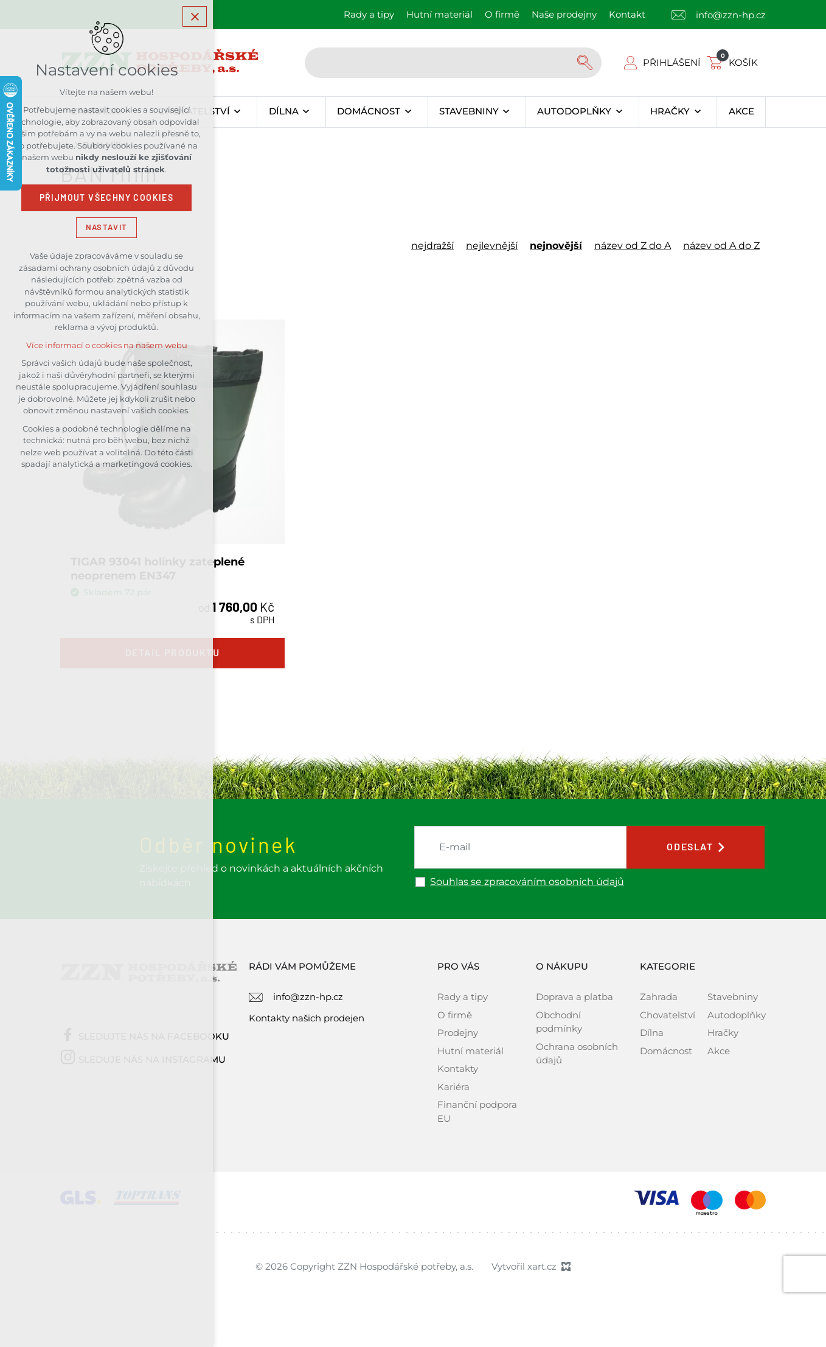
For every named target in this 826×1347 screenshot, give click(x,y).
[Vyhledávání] (586, 62)
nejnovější (556, 245)
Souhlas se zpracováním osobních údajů (527, 881)
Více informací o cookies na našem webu (106, 345)
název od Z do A (632, 245)
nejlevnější (492, 245)
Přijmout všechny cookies (107, 198)
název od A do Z (721, 245)
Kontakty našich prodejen (306, 1018)
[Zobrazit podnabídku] (237, 112)
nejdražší (432, 245)
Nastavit (106, 227)
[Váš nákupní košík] (735, 62)
